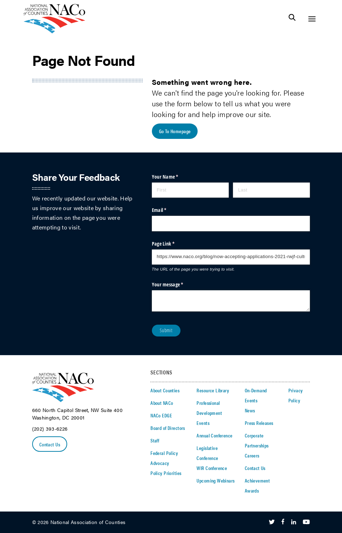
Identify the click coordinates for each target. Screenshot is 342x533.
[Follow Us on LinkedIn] (293, 522)
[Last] (271, 190)
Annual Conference (214, 435)
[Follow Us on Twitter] (272, 522)
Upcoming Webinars (215, 480)
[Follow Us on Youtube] (306, 522)
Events (203, 422)
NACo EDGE (161, 415)
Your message (176, 284)
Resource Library (213, 390)
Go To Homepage (175, 131)
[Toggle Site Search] (292, 19)
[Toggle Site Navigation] (311, 19)
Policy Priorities (165, 472)
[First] (190, 190)
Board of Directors (167, 427)
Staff (154, 440)
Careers (252, 455)
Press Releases (259, 422)
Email (168, 210)
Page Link (172, 243)
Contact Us (49, 444)
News (250, 410)
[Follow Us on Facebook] (282, 522)
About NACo (161, 402)
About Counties (164, 390)
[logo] (54, 31)
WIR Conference (212, 467)
